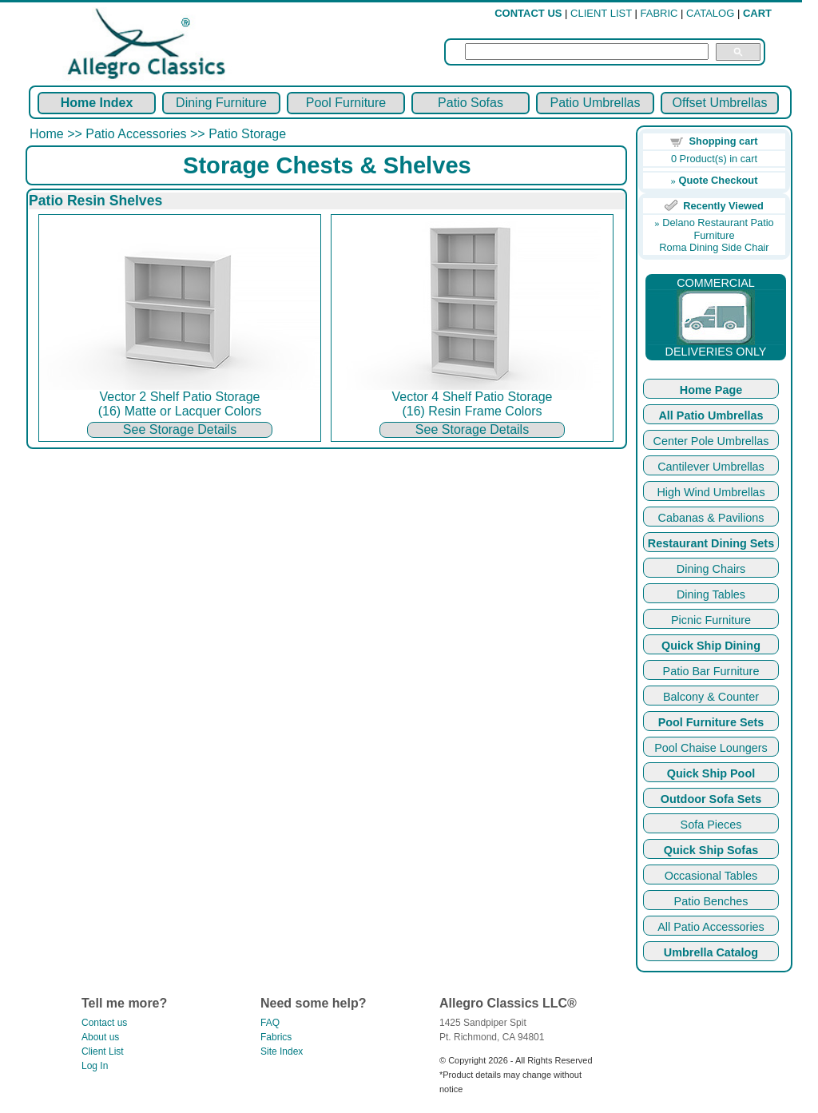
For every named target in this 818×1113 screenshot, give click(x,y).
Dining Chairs (711, 568)
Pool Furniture (346, 102)
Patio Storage (247, 134)
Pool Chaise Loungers (711, 747)
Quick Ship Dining (710, 645)
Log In (94, 1065)
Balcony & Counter (711, 696)
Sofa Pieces (711, 824)
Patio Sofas (470, 102)
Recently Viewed (723, 206)
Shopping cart (723, 141)
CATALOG (710, 13)
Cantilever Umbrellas (710, 466)
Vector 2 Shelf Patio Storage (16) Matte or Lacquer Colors (180, 398)
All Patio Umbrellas (710, 415)
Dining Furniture (221, 102)
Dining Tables (711, 594)
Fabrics (276, 1037)
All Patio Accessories (710, 926)
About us (100, 1037)
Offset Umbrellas (720, 102)
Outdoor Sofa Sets (711, 799)
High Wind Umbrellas (710, 492)
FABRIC (659, 13)
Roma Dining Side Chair (713, 247)
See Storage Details (179, 429)
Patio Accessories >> (146, 134)
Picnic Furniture (711, 620)
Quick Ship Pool (711, 773)
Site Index (281, 1051)
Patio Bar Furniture (711, 671)
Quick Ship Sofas (711, 850)
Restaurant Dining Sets (711, 543)
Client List (102, 1051)
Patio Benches (711, 901)
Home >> (57, 134)
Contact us (104, 1022)
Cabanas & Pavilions (711, 517)
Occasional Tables (711, 875)
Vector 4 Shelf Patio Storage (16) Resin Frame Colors (472, 398)
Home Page (711, 390)
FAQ (270, 1022)
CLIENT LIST (601, 13)
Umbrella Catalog (711, 952)
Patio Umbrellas (595, 102)
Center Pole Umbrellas (711, 441)
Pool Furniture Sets (711, 722)
